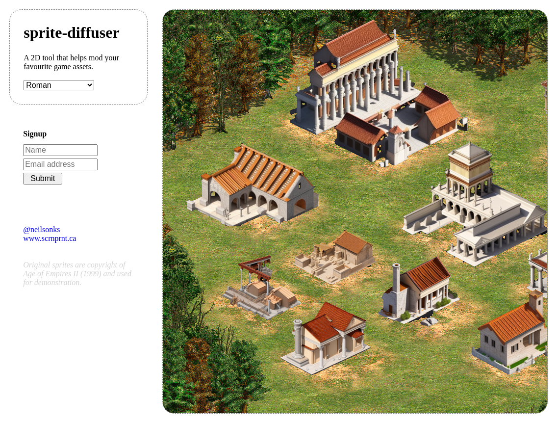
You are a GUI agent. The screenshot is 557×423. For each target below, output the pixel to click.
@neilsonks (41, 229)
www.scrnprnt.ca (49, 238)
